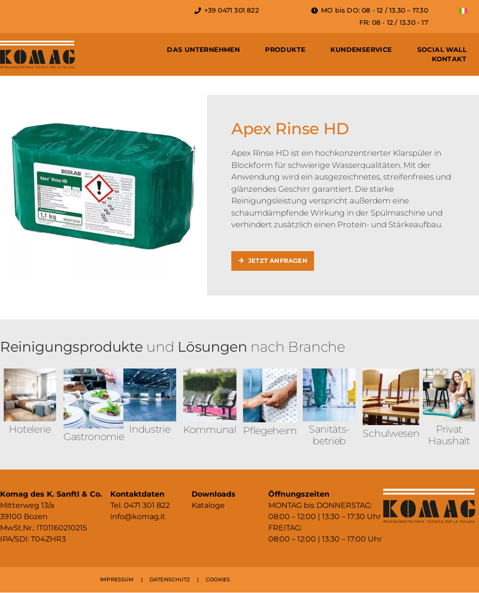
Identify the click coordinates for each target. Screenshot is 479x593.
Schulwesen (391, 433)
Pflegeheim (270, 430)
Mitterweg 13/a (27, 505)
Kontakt (449, 59)
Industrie (149, 429)
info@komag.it (137, 517)
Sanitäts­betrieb (329, 435)
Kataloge (208, 505)
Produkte (285, 49)
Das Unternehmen (203, 49)
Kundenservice (361, 49)
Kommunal (209, 430)
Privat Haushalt (449, 435)
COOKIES (218, 580)
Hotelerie (29, 429)
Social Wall (441, 49)
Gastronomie (94, 437)
